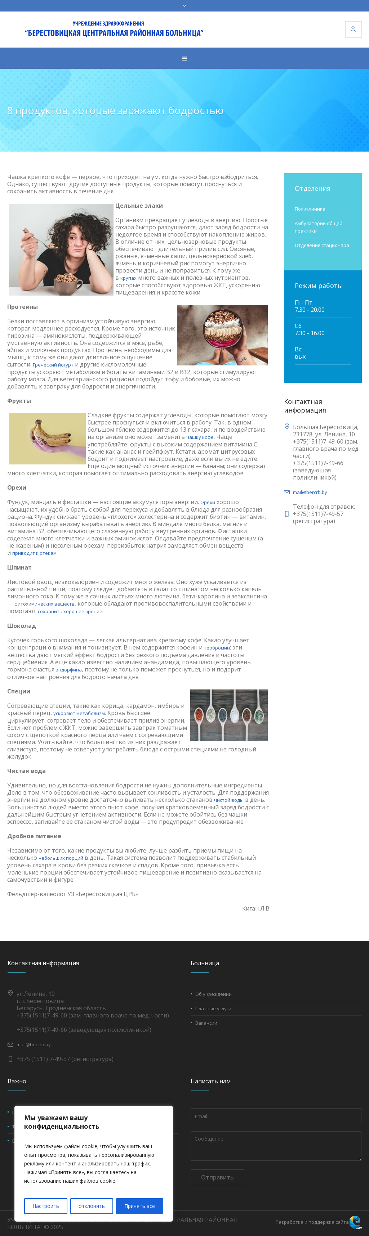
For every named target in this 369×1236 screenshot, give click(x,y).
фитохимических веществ (44, 604)
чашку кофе (200, 437)
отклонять (92, 1206)
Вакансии (206, 1023)
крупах (128, 278)
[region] (93, 1164)
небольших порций (61, 858)
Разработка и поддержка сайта (312, 1222)
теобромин (217, 647)
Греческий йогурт (53, 364)
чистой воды (229, 800)
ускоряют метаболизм (79, 713)
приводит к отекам (34, 553)
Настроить (45, 1206)
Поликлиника (310, 209)
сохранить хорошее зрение (70, 611)
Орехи (207, 502)
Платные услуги (213, 1008)
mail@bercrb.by (310, 492)
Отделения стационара (322, 245)
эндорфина (69, 669)
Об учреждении (213, 994)
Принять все (139, 1206)
